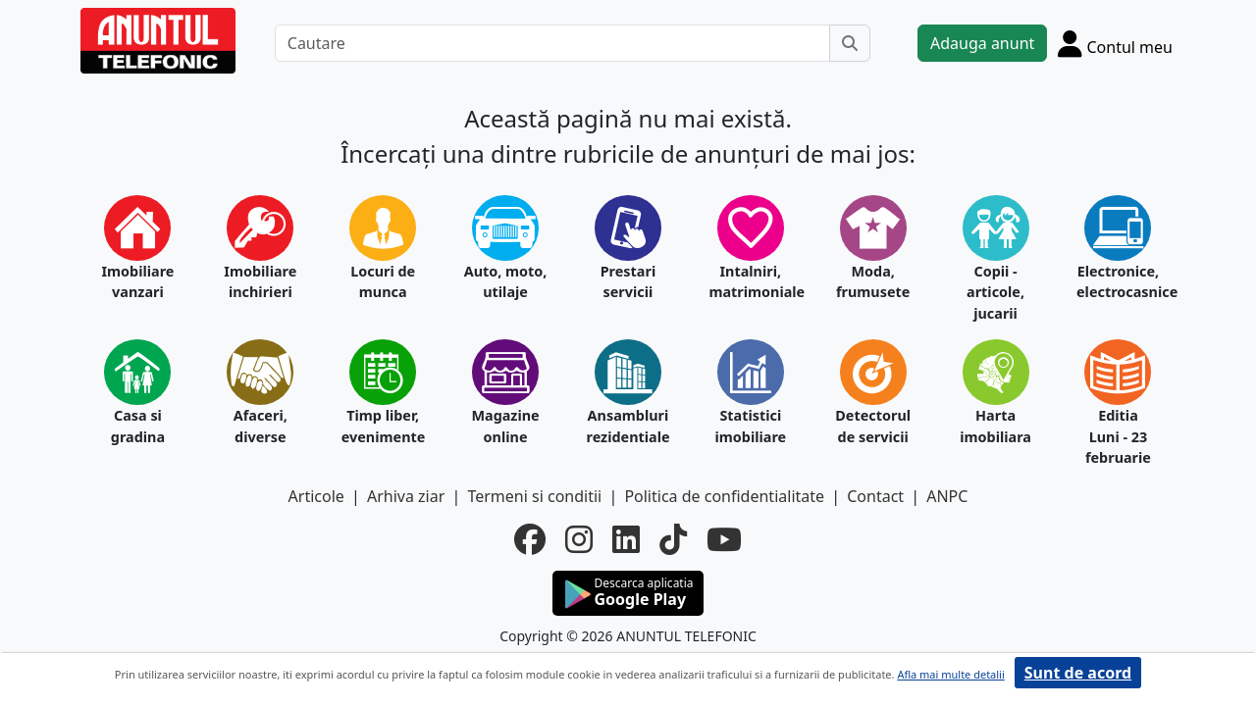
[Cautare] (552, 43)
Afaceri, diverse (261, 426)
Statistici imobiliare (750, 426)
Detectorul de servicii (873, 426)
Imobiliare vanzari (137, 282)
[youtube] (724, 539)
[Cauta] (849, 43)
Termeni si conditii (534, 496)
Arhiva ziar (406, 496)
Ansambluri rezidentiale (628, 426)
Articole (316, 496)
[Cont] (1115, 43)
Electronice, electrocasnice (1118, 282)
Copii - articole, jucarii (995, 292)
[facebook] (530, 539)
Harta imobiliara (995, 426)
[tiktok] (673, 539)
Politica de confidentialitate (724, 496)
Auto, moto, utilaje (506, 282)
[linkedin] (626, 539)
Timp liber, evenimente (383, 426)
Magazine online (505, 426)
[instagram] (579, 539)
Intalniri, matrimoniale (750, 282)
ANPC (947, 496)
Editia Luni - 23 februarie (1118, 436)
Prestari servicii (628, 282)
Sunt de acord (1077, 672)
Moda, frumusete (873, 282)
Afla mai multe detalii (950, 674)
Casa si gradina (138, 426)
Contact (875, 496)
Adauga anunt (982, 43)
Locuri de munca (382, 282)
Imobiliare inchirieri (260, 282)
